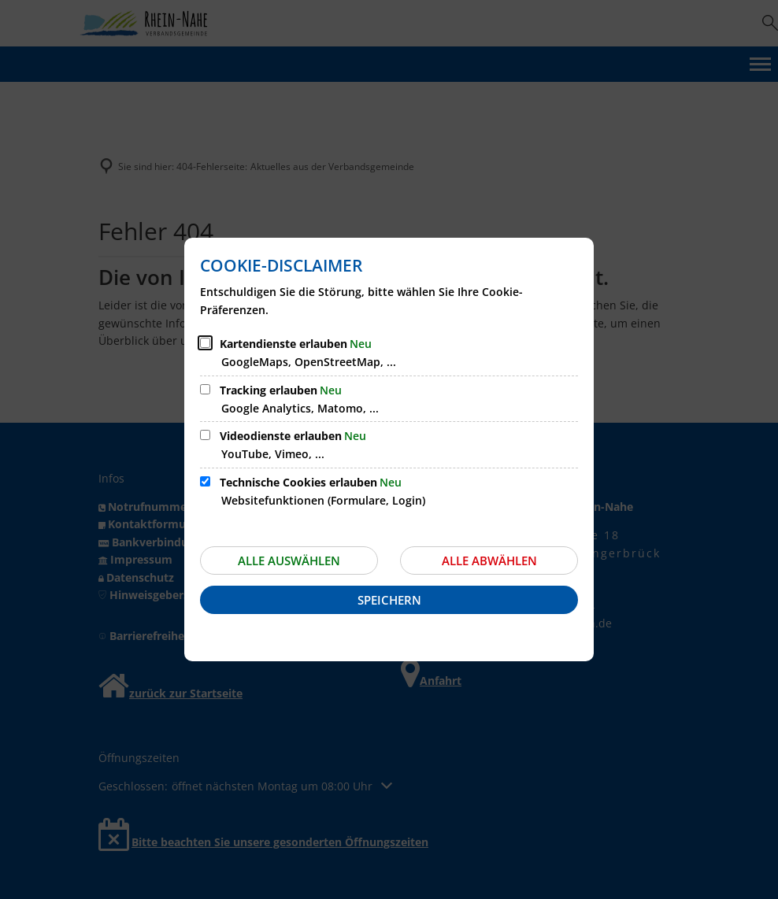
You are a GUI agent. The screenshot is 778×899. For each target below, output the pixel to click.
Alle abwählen (489, 560)
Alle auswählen (289, 560)
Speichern (389, 600)
